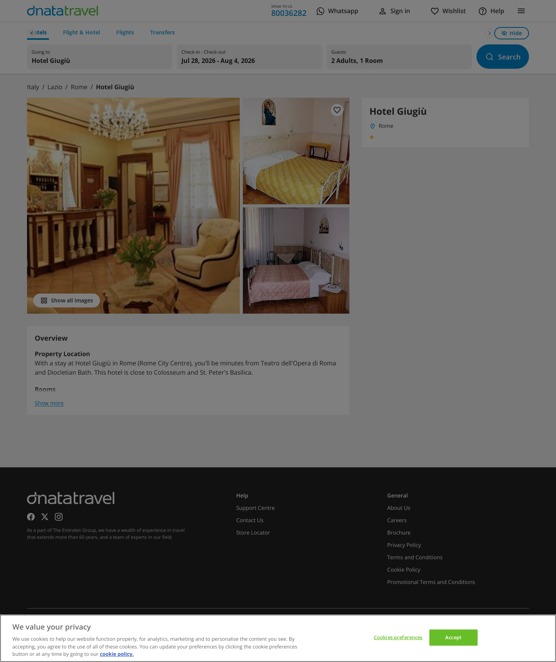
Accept (453, 637)
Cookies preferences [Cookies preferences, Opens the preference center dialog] (398, 637)
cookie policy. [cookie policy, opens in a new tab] (117, 653)
